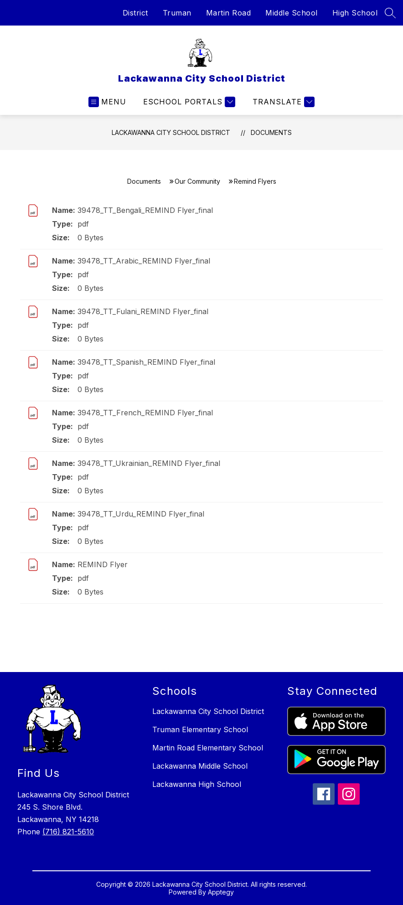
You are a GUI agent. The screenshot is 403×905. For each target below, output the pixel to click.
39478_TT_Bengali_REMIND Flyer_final (145, 210)
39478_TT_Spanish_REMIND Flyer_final (146, 362)
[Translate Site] (282, 102)
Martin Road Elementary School (207, 747)
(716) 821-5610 (68, 831)
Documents (271, 132)
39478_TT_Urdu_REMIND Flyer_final (141, 513)
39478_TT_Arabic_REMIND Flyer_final (144, 260)
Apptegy (221, 892)
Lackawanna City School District (171, 132)
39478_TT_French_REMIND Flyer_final (145, 412)
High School (355, 12)
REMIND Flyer (103, 564)
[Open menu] (107, 102)
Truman (177, 12)
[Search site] (390, 12)
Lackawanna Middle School (200, 766)
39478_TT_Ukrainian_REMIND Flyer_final (149, 463)
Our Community (197, 181)
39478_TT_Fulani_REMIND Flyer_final (143, 311)
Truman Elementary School (200, 729)
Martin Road (228, 12)
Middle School (291, 12)
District (135, 12)
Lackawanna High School (196, 784)
